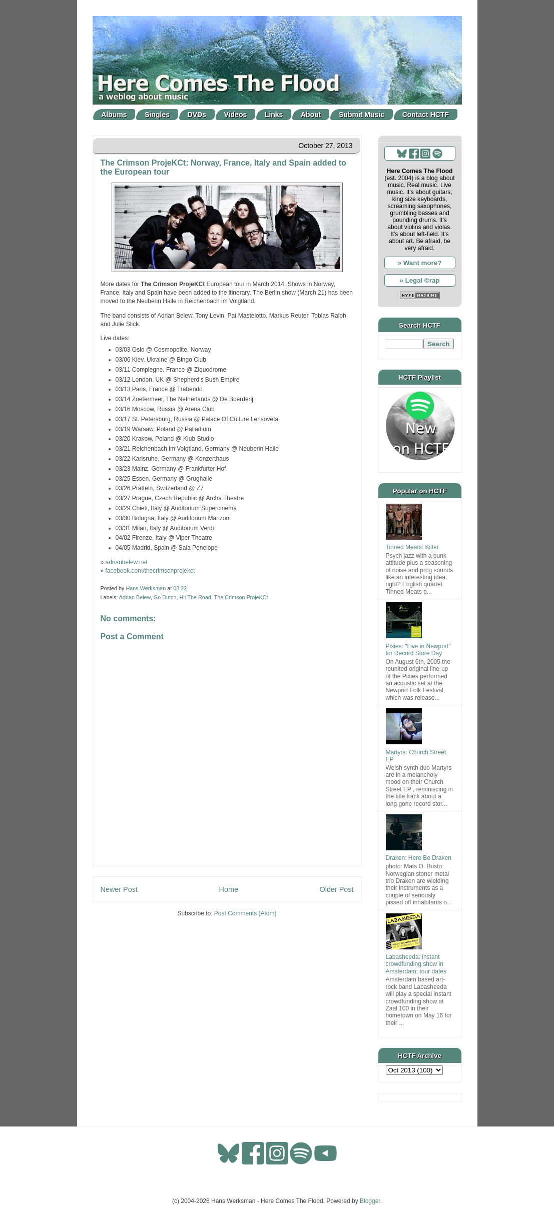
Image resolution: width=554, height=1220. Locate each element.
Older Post (337, 889)
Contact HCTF (425, 115)
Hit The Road (195, 597)
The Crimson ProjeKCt (241, 597)
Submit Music (361, 115)
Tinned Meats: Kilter (412, 547)
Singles (157, 115)
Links (274, 115)
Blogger (370, 1200)
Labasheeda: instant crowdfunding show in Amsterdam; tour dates (416, 964)
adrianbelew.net (127, 562)
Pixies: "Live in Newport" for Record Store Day (418, 650)
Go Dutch (165, 597)
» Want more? (420, 263)
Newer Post (119, 889)
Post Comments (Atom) (245, 913)
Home (228, 889)
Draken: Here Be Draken (418, 857)
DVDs (197, 115)
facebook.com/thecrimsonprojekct (150, 570)
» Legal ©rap (419, 280)
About (311, 115)
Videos (235, 115)
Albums (114, 115)
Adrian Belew (135, 597)
